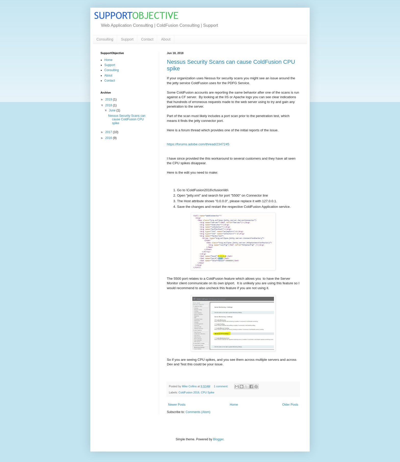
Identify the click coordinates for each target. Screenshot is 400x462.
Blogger (218, 439)
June (112, 110)
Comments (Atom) (197, 412)
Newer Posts (176, 404)
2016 (109, 138)
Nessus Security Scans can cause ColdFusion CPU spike (126, 119)
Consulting (104, 39)
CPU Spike (207, 392)
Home (234, 404)
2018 (109, 105)
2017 (109, 132)
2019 (109, 99)
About (165, 39)
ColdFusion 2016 (189, 392)
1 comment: (221, 386)
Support (127, 39)
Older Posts (290, 404)
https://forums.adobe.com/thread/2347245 (198, 144)
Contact (147, 39)
